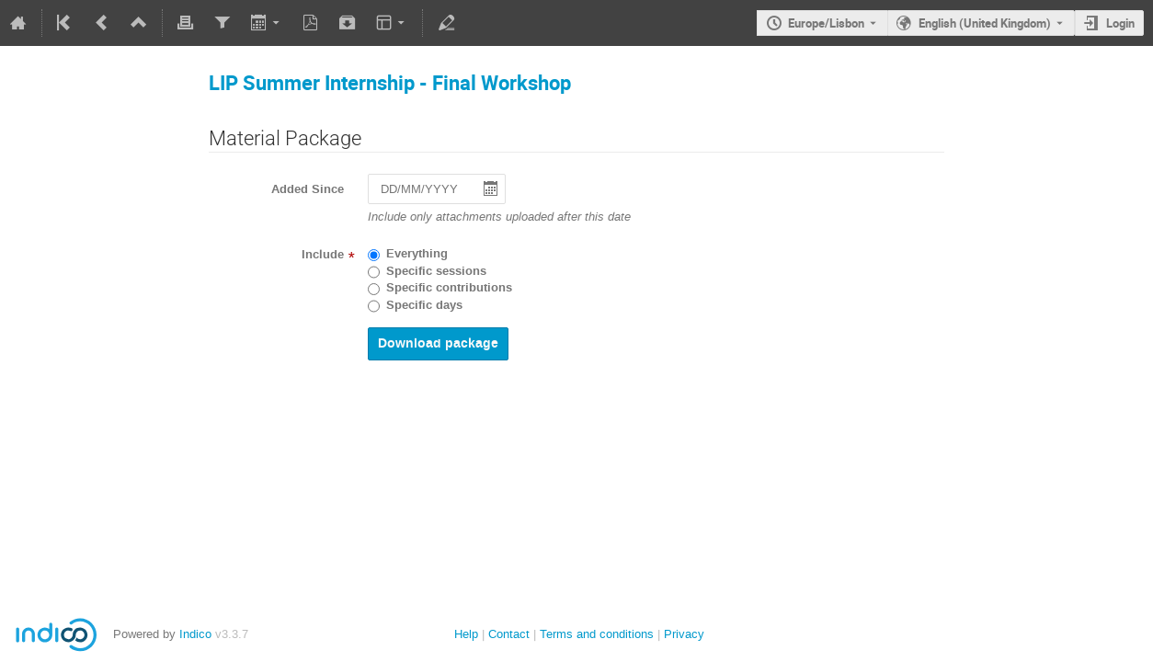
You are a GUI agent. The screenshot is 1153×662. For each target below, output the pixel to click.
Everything (417, 253)
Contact (509, 634)
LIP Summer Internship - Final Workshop (390, 82)
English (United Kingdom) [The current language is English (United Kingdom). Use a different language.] (985, 23)
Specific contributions (449, 288)
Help (466, 634)
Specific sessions (436, 271)
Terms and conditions (597, 634)
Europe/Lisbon (826, 23)
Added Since (307, 189)
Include (323, 254)
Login (1120, 23)
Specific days (424, 305)
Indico (195, 634)
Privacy (684, 634)
